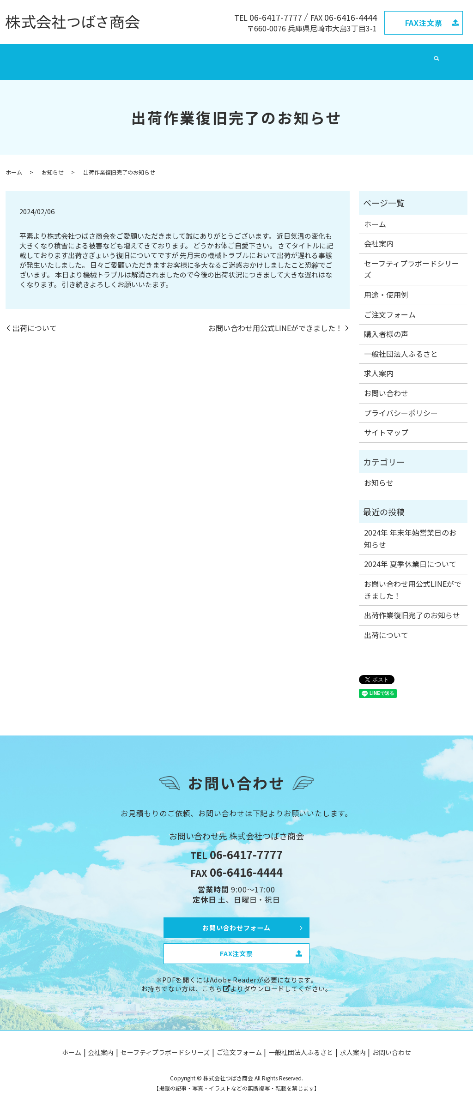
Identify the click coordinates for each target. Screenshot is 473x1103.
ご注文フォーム (229, 55)
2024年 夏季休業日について (410, 555)
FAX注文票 (424, 22)
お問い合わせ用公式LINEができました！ (275, 319)
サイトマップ (386, 423)
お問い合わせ (381, 55)
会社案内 (92, 55)
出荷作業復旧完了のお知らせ (412, 606)
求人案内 (343, 55)
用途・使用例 (386, 285)
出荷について (34, 319)
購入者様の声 (386, 325)
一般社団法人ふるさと (291, 55)
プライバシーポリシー (401, 403)
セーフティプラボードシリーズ (155, 55)
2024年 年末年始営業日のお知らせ (410, 529)
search (414, 56)
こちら (212, 981)
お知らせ (53, 163)
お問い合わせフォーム (236, 916)
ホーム (63, 55)
